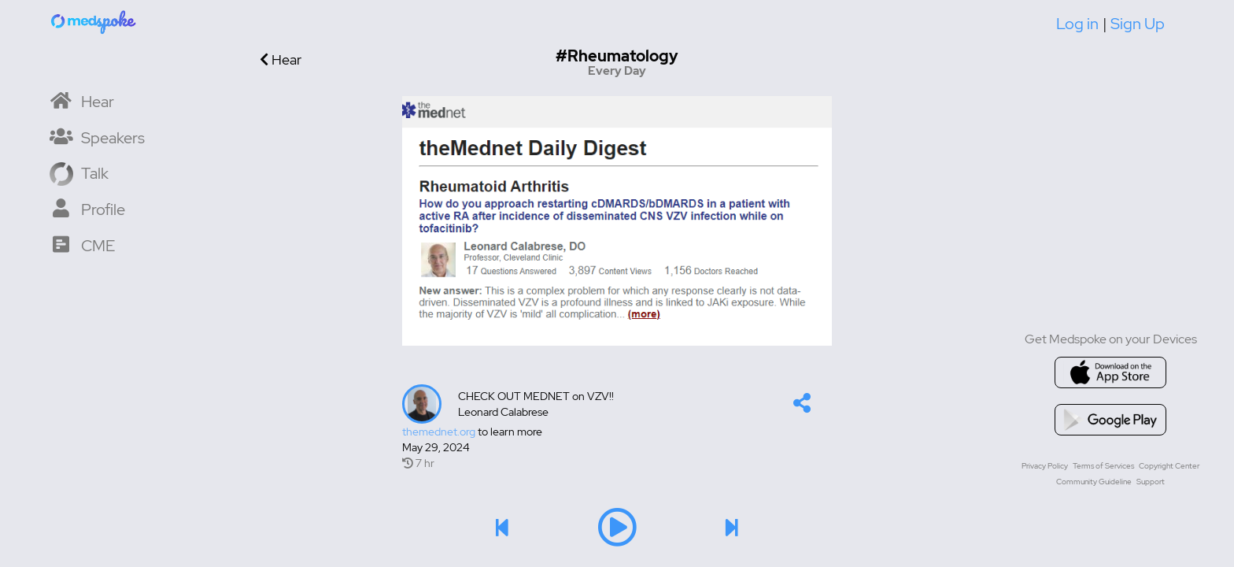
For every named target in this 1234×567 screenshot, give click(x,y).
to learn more (472, 431)
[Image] (616, 221)
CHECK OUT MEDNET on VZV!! (536, 396)
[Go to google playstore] (1110, 419)
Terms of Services (1103, 466)
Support (1150, 481)
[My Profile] (87, 208)
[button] (802, 406)
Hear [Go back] (280, 59)
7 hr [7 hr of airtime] (418, 463)
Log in (1077, 23)
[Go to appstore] (1110, 372)
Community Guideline (1094, 481)
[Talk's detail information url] (616, 431)
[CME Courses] (82, 244)
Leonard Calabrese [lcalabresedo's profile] (503, 412)
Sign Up (1137, 23)
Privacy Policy (1045, 466)
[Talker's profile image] (422, 404)
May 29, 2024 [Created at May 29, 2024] (436, 447)
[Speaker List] (97, 136)
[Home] (94, 21)
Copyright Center (1169, 466)
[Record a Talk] (79, 172)
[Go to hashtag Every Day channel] (617, 62)
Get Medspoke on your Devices (1111, 339)
